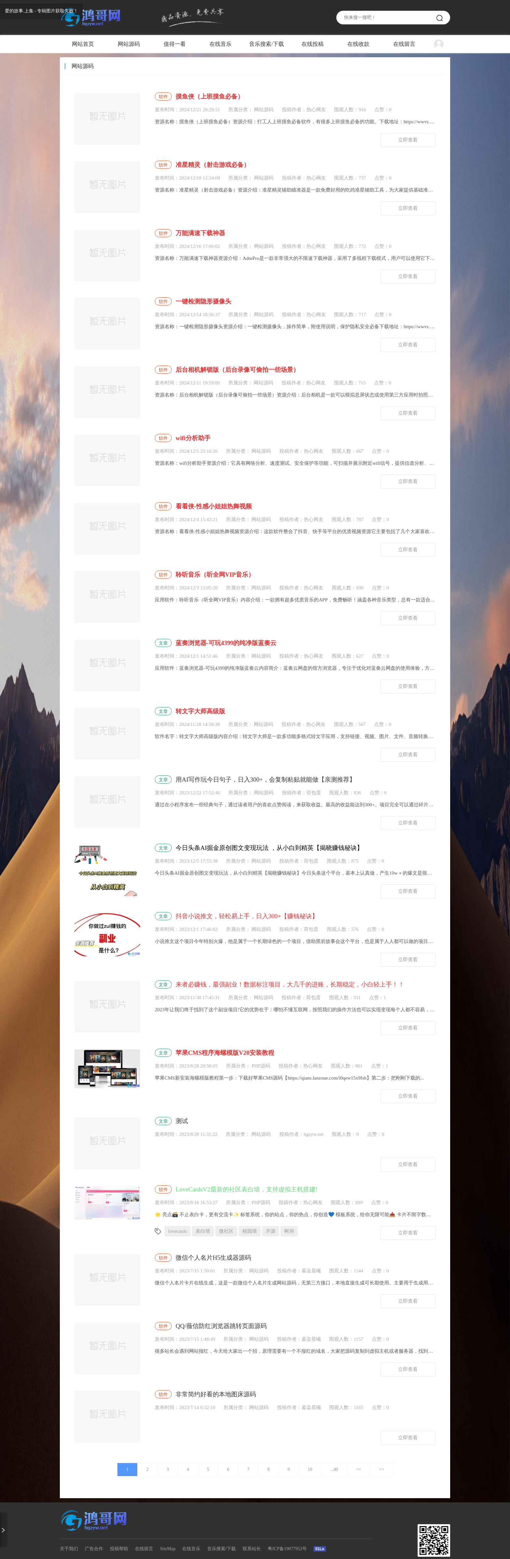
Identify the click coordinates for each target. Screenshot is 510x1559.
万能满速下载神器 (200, 233)
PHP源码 (260, 1065)
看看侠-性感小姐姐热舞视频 (214, 506)
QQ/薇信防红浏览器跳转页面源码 (221, 1326)
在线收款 (358, 44)
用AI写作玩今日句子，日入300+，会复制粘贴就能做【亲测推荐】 (266, 779)
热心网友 (316, 109)
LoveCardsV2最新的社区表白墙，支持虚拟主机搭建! (246, 1189)
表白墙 (202, 1231)
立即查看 (408, 139)
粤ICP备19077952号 (287, 1548)
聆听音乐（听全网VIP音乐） (215, 574)
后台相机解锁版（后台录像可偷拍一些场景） (237, 369)
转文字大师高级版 (200, 711)
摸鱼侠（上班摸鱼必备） (210, 96)
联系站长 (252, 1548)
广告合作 (94, 1548)
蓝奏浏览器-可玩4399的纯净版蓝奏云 (226, 642)
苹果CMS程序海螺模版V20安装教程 (225, 1052)
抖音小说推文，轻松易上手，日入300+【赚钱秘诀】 (247, 916)
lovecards (177, 1231)
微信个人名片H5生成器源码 (213, 1257)
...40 (334, 1469)
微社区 (226, 1231)
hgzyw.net (314, 1134)
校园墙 (249, 1231)
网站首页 (83, 44)
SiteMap (167, 1548)
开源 (270, 1231)
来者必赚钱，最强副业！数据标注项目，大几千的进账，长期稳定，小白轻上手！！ (290, 984)
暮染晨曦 (311, 1270)
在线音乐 (220, 44)
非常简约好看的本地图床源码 (216, 1394)
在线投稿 (313, 44)
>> (381, 1469)
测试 (182, 1121)
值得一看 (175, 44)
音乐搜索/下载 (266, 44)
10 (310, 1469)
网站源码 (129, 44)
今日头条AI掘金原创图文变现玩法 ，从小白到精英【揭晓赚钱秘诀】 (269, 847)
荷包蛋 (313, 792)
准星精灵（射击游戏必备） (213, 164)
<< (358, 1469)
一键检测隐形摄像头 (203, 301)
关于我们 (69, 1548)
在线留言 (404, 44)
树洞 (289, 1231)
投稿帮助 (119, 1548)
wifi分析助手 (193, 438)
